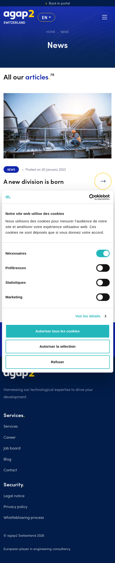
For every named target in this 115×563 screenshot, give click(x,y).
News (11, 169)
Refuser (57, 362)
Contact (10, 469)
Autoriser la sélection (57, 346)
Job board (12, 447)
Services (11, 426)
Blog (7, 458)
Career (10, 437)
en (44, 17)
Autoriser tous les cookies (57, 331)
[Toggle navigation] (104, 17)
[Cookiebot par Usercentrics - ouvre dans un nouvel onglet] (89, 197)
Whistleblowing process (24, 517)
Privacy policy (15, 506)
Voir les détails (87, 316)
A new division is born (34, 181)
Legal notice (14, 495)
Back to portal (59, 3)
